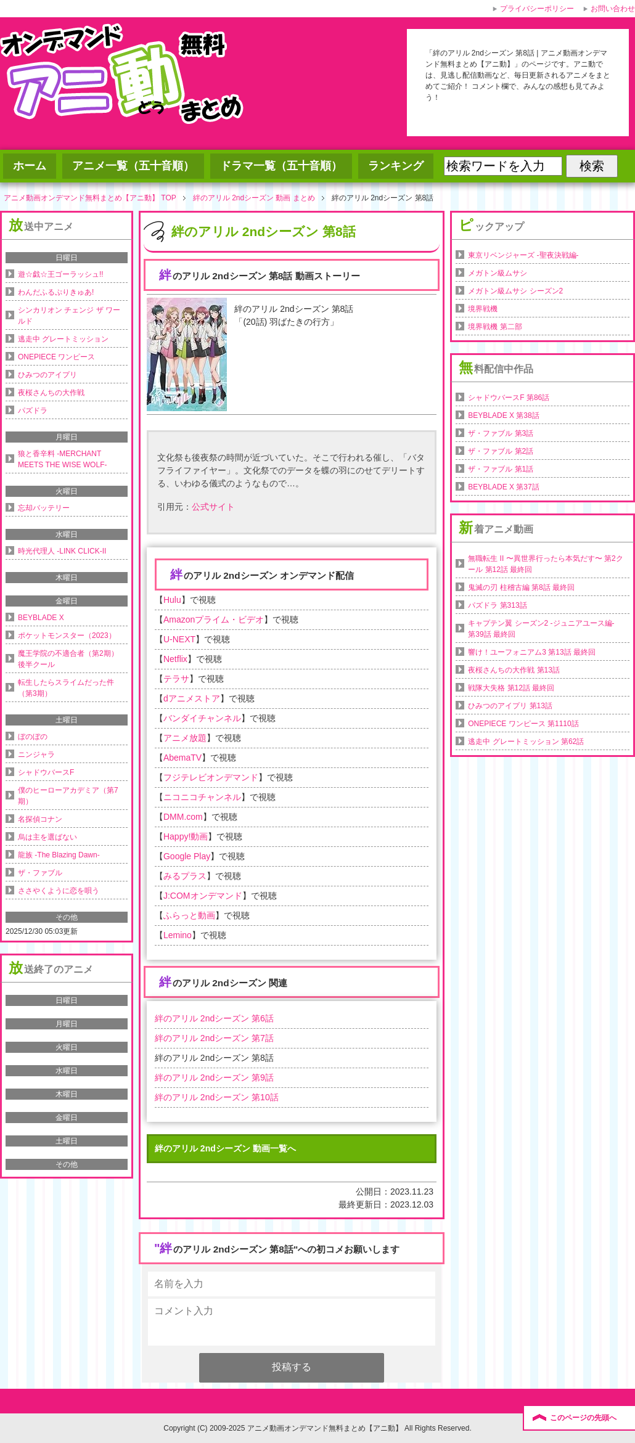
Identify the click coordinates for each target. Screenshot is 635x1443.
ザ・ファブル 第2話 (500, 451)
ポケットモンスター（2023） (67, 635)
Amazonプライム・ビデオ (213, 619)
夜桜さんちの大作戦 (51, 392)
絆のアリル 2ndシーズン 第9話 (214, 1077)
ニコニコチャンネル (202, 797)
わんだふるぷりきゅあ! (56, 292)
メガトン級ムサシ (497, 273)
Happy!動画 (185, 836)
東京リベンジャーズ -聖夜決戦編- (523, 255)
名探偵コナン (40, 819)
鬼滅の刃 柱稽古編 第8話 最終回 (521, 587)
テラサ (176, 679)
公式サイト (213, 507)
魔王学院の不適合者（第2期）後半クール (68, 659)
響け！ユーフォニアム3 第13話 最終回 (532, 652)
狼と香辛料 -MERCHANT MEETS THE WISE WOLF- (62, 459)
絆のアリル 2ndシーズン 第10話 (217, 1097)
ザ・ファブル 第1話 (500, 469)
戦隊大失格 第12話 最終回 (511, 688)
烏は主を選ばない (47, 837)
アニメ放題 (185, 738)
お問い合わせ (613, 8)
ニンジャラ (36, 754)
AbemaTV (182, 757)
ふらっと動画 (189, 915)
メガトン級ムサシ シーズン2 (515, 291)
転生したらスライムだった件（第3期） (66, 688)
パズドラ (32, 410)
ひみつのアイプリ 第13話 (510, 705)
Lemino (177, 935)
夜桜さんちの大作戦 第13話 (514, 670)
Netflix (175, 659)
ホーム (29, 166)
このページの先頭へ (583, 1417)
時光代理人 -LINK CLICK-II (62, 551)
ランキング (396, 166)
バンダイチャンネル (202, 718)
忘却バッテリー (44, 508)
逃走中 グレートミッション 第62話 (526, 741)
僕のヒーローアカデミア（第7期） (68, 796)
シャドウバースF (46, 772)
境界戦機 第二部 (495, 326)
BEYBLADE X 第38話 (503, 415)
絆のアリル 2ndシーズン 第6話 (214, 1018)
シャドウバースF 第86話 (508, 397)
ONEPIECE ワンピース (56, 357)
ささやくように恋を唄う (58, 890)
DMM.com (183, 817)
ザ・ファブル (40, 873)
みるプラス (185, 876)
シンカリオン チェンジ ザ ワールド (69, 315)
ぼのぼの (32, 736)
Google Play (186, 856)
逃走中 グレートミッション (63, 339)
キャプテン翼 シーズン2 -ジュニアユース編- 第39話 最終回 (541, 629)
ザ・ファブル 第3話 (500, 433)
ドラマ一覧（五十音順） (281, 166)
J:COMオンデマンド (202, 896)
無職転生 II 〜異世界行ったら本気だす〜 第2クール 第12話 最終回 (545, 564)
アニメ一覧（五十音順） (133, 166)
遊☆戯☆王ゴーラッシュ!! (61, 274)
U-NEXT (179, 639)
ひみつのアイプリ (47, 374)
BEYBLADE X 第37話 (503, 487)
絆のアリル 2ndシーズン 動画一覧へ (225, 1148)
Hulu (172, 600)
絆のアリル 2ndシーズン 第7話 (214, 1038)
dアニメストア (191, 698)
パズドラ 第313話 (497, 605)
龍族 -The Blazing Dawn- (59, 855)
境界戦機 (483, 309)
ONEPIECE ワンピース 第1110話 (523, 723)
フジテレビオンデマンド (210, 777)
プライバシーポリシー (537, 8)
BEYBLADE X (41, 617)
